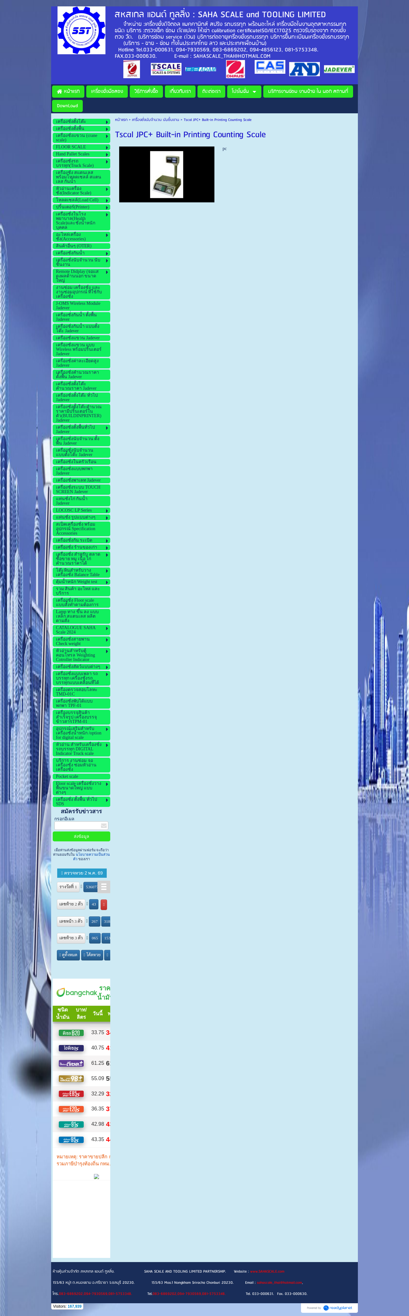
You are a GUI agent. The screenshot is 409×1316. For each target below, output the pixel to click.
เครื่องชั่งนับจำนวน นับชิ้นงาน (155, 120)
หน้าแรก (121, 120)
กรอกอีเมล (64, 818)
